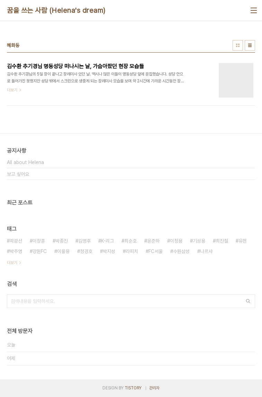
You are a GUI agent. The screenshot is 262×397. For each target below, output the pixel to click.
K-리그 (107, 241)
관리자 (154, 388)
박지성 (109, 251)
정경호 (86, 251)
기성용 (199, 241)
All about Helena (25, 162)
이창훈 (39, 241)
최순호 (130, 241)
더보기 (12, 262)
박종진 (61, 241)
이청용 (176, 241)
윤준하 (153, 241)
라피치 (132, 251)
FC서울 (155, 251)
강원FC (40, 251)
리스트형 (250, 45)
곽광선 (16, 241)
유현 (242, 241)
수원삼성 (181, 251)
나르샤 (206, 251)
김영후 (84, 241)
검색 (248, 301)
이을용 (63, 251)
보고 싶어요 (18, 174)
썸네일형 (238, 45)
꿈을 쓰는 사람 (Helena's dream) (56, 10)
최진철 (222, 241)
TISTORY (133, 388)
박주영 (16, 251)
